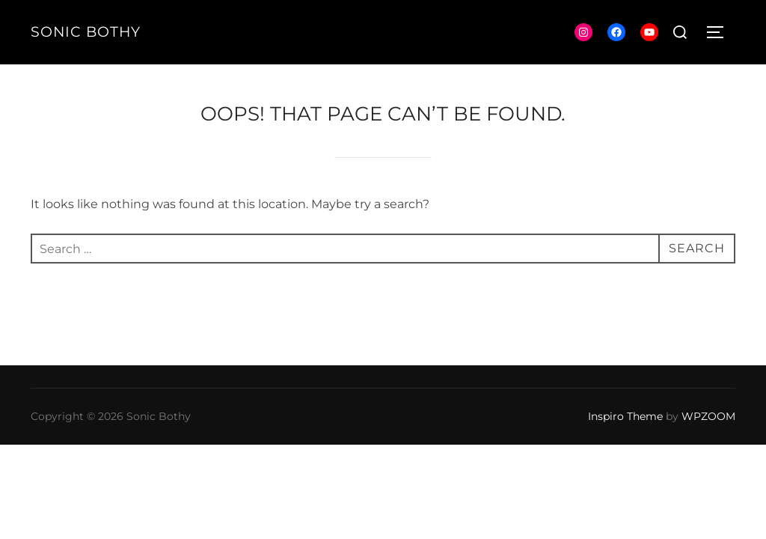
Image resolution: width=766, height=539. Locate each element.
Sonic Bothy (86, 31)
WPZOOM (708, 416)
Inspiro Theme (625, 416)
